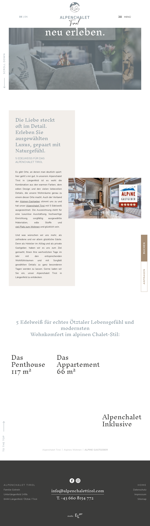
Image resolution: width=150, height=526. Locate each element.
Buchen (144, 248)
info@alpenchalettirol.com (77, 490)
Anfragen (144, 276)
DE (20, 16)
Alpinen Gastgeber (30, 201)
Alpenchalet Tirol (35, 205)
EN (26, 16)
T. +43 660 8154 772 (75, 497)
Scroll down (4, 70)
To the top (3, 436)
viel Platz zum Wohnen (27, 226)
